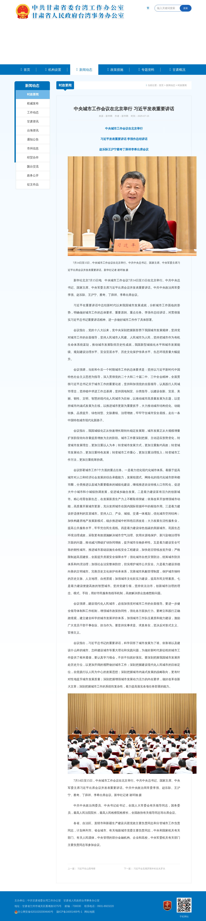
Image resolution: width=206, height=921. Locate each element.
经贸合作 (33, 157)
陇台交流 (33, 166)
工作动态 (33, 112)
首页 (161, 85)
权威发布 (33, 103)
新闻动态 (170, 85)
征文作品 (33, 184)
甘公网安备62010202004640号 (33, 911)
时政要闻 (33, 94)
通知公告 (33, 139)
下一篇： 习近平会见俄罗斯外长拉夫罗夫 (144, 868)
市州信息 (33, 148)
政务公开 (33, 175)
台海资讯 (33, 130)
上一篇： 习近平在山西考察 (81, 868)
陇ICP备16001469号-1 (69, 911)
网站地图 (89, 911)
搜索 (185, 8)
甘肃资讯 (33, 121)
